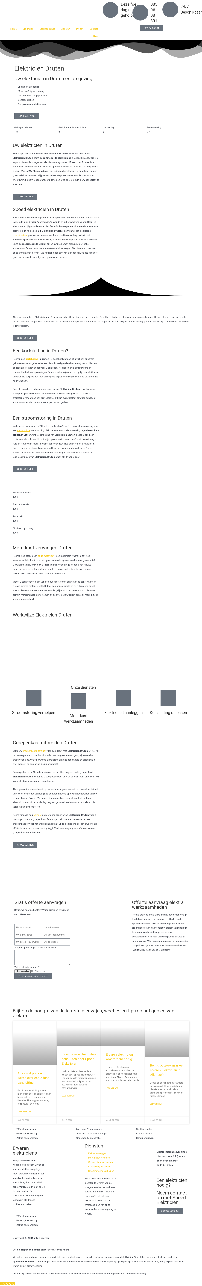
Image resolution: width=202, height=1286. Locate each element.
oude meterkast (46, 555)
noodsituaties (20, 235)
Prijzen (79, 28)
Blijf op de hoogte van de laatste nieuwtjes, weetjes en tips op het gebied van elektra (93, 1013)
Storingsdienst (47, 28)
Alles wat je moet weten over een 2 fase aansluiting (33, 1078)
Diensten (65, 28)
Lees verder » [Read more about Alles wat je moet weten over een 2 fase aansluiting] (24, 1112)
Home (13, 28)
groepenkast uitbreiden (34, 751)
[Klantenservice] (7, 1283)
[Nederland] (101, 882)
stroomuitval (23, 430)
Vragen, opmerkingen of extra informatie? (36, 947)
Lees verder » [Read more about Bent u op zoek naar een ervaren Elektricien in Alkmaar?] (157, 1104)
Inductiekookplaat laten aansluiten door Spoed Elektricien (79, 1058)
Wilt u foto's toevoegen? (27, 967)
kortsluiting (32, 359)
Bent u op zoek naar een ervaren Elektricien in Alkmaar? (167, 1070)
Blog (95, 36)
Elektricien (28, 28)
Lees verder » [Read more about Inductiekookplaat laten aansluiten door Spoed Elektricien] (68, 1096)
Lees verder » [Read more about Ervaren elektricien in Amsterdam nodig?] (113, 1088)
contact (37, 815)
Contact (94, 28)
